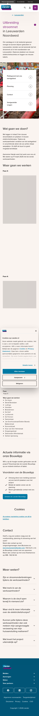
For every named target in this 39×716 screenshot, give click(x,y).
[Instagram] (31, 690)
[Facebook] (8, 690)
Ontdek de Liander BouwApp (15, 496)
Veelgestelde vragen (12, 103)
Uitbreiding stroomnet (19, 24)
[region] (19, 399)
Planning (10, 86)
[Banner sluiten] (36, 331)
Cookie (23, 349)
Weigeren (19, 383)
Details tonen (28, 365)
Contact (10, 94)
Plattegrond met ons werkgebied (14, 77)
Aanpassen (19, 377)
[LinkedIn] (19, 690)
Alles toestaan (19, 371)
